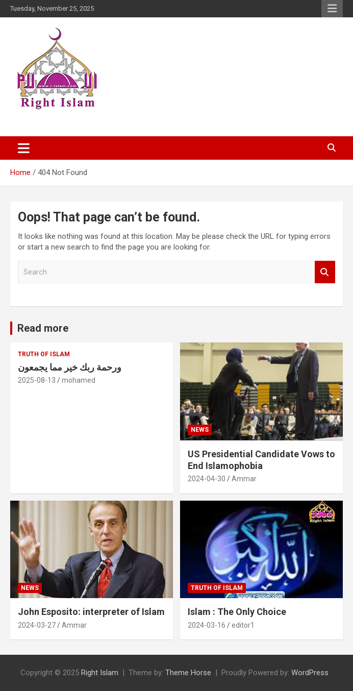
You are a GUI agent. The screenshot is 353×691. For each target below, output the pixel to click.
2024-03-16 (206, 625)
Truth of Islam (44, 354)
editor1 (243, 625)
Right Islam (99, 672)
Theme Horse (188, 672)
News (200, 429)
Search (325, 272)
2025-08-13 (37, 380)
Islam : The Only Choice (237, 611)
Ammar (244, 479)
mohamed (78, 380)
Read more (42, 328)
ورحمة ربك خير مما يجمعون (69, 367)
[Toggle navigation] (23, 148)
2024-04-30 (206, 479)
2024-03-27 (37, 625)
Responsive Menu (332, 8)
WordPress (310, 672)
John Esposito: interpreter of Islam (91, 611)
